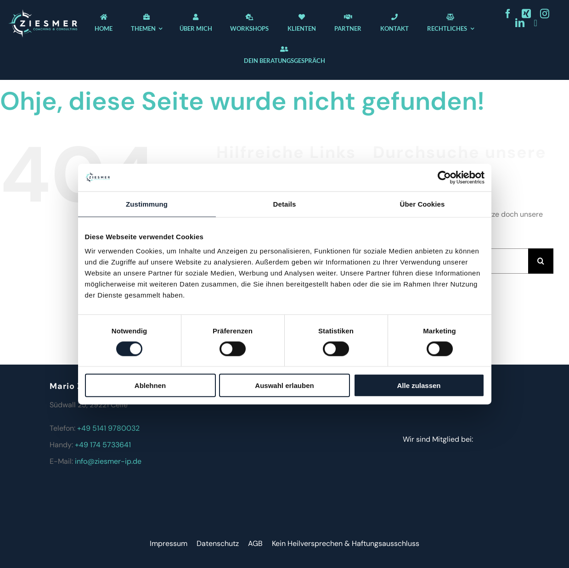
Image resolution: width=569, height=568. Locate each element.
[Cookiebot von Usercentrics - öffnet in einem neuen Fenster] (444, 177)
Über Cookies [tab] (422, 204)
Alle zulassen (418, 385)
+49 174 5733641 (103, 445)
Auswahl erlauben (284, 385)
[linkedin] (519, 23)
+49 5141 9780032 (108, 428)
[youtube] (535, 23)
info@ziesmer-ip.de (108, 461)
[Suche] (540, 261)
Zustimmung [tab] (147, 204)
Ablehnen (150, 385)
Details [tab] (284, 204)
